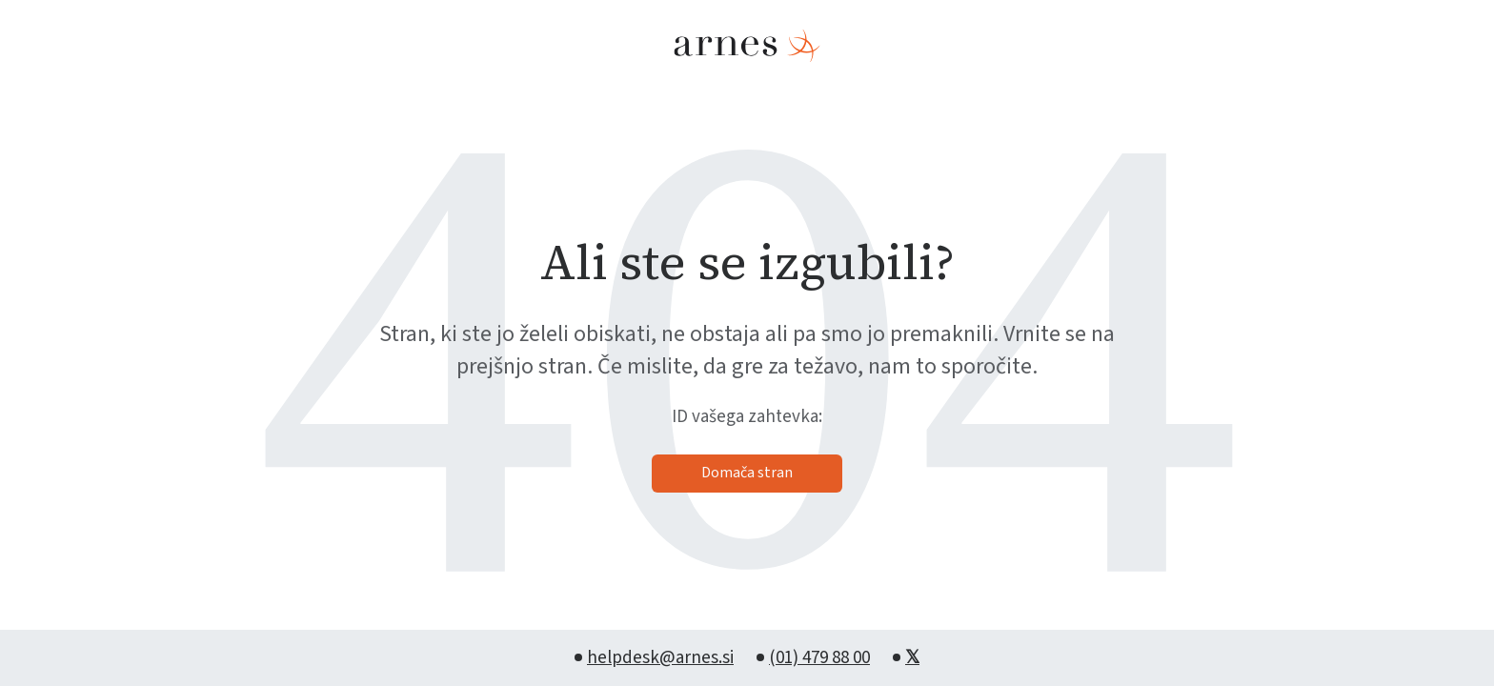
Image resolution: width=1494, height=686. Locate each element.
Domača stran (747, 472)
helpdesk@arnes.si (660, 658)
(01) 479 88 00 (819, 658)
